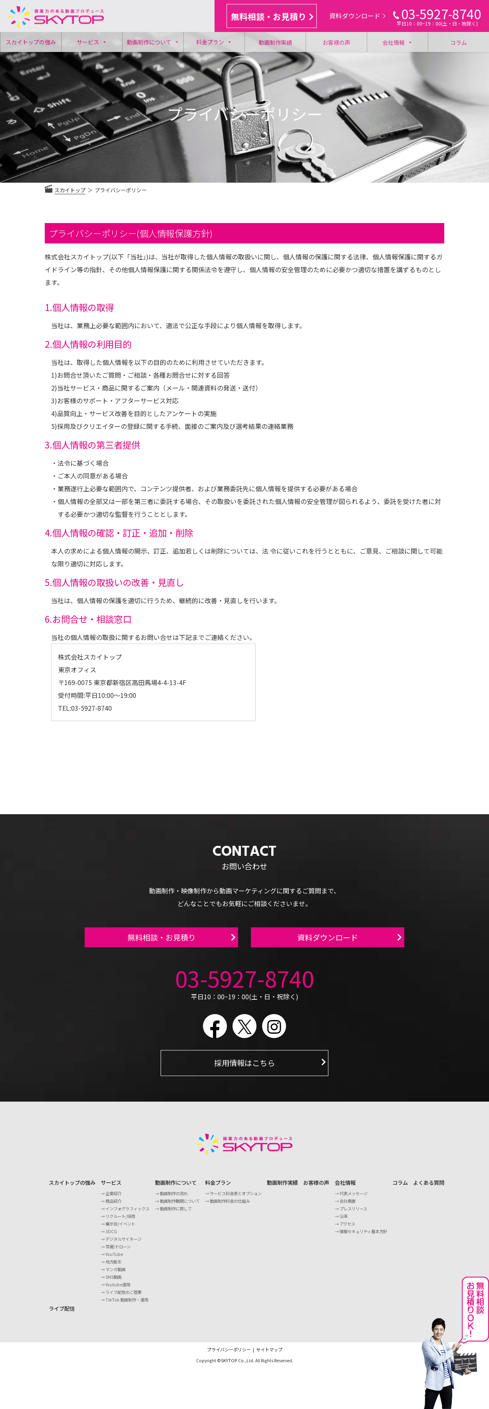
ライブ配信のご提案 (123, 1297)
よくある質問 (428, 1187)
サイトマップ (269, 1354)
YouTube (114, 1259)
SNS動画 (113, 1282)
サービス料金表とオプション (236, 1198)
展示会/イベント (120, 1229)
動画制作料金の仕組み (230, 1206)
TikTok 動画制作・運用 (126, 1304)
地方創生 (113, 1266)
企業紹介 (113, 1198)
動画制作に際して (176, 1213)
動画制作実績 (275, 42)
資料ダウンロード (357, 15)
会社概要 (348, 1206)
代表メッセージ (354, 1198)
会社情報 (397, 42)
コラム (458, 42)
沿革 (344, 1221)
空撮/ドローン (118, 1251)
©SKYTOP (227, 1365)
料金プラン (214, 42)
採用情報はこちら (244, 1067)
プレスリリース (353, 1213)
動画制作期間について (180, 1206)
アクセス (347, 1229)
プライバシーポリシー (229, 1354)
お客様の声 (336, 42)
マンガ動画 (115, 1274)
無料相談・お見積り (272, 16)
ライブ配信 (62, 1313)
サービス (92, 42)
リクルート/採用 (120, 1221)
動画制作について (153, 42)
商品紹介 (113, 1206)
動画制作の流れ (174, 1198)
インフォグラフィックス (127, 1213)
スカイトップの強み (31, 42)
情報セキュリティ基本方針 (363, 1236)
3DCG (111, 1236)
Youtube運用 (117, 1289)
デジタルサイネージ (123, 1244)
